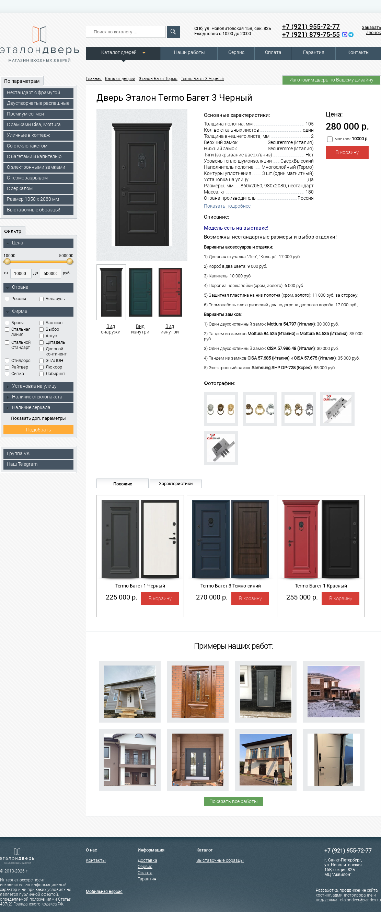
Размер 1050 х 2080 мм (33, 199)
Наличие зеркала (28, 407)
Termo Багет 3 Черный (202, 78)
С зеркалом (20, 188)
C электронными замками (36, 167)
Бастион (50, 322)
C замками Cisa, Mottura (34, 124)
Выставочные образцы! (33, 209)
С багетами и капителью (34, 156)
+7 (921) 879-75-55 (311, 35)
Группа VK (18, 453)
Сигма (14, 373)
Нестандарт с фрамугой (33, 92)
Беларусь (52, 298)
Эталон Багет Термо (158, 78)
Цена (14, 243)
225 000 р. (121, 597)
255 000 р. (302, 597)
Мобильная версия (104, 891)
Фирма (16, 311)
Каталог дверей (119, 52)
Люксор (50, 367)
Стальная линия (18, 332)
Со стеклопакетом (27, 146)
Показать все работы (233, 801)
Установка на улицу (31, 386)
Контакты (358, 52)
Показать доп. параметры (38, 418)
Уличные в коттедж (28, 135)
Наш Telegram (22, 464)
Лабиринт (52, 373)
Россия (15, 298)
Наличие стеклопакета (34, 396)
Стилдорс (18, 360)
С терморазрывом (27, 177)
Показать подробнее (227, 206)
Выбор (49, 329)
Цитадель (52, 342)
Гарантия (313, 52)
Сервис (236, 52)
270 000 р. (212, 597)
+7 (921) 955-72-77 (311, 27)
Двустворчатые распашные (38, 103)
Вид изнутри (140, 299)
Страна (17, 287)
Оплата (273, 52)
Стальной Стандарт (18, 345)
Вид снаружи (110, 299)
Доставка (147, 860)
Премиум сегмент (26, 114)
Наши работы (189, 52)
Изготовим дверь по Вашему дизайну (331, 80)
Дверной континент (53, 351)
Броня (14, 322)
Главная (94, 78)
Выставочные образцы (220, 860)
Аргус (48, 335)
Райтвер (16, 367)
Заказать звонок (371, 30)
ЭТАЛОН (51, 360)
